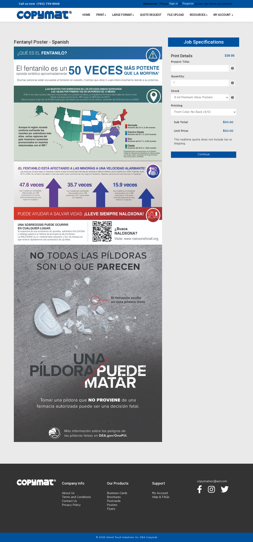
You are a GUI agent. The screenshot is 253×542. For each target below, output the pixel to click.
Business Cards (117, 493)
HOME (86, 14)
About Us (68, 493)
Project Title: (180, 62)
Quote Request (150, 14)
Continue (204, 154)
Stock (175, 91)
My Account (160, 493)
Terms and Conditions (76, 497)
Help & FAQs (160, 497)
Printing (176, 105)
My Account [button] (223, 14)
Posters (112, 505)
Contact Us (69, 501)
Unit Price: (181, 131)
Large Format (123, 14)
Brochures (114, 497)
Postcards (114, 501)
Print (101, 14)
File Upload (175, 14)
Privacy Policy (71, 505)
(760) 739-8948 (48, 4)
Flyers (111, 509)
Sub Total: (181, 122)
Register (188, 3)
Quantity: (178, 76)
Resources (199, 14)
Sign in (173, 3)
